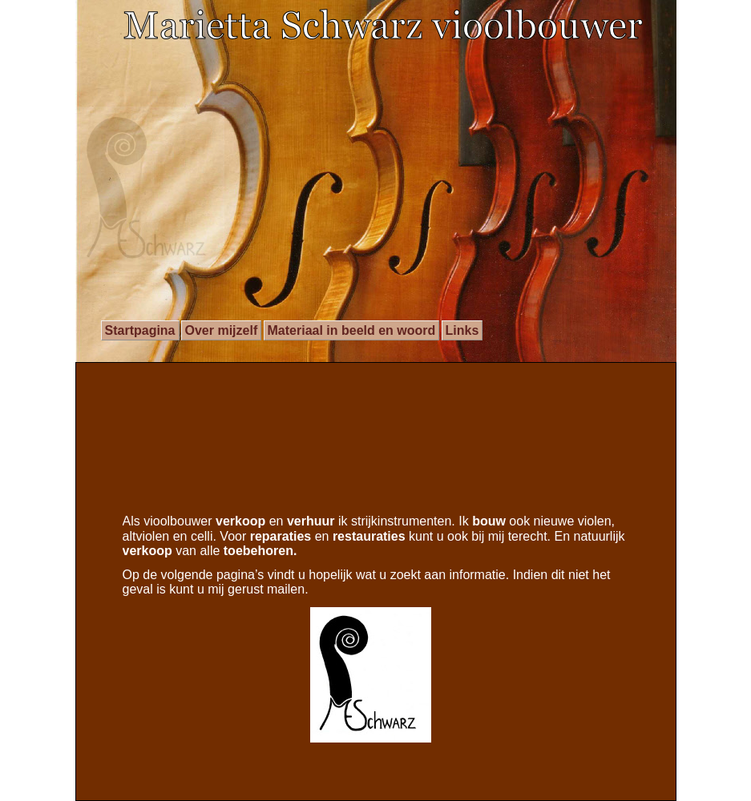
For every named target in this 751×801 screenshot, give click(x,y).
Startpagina (140, 330)
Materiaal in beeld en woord (352, 330)
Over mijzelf (221, 330)
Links (462, 330)
